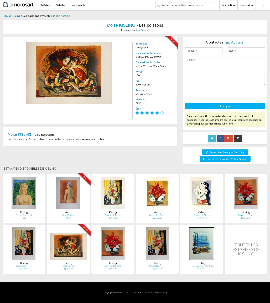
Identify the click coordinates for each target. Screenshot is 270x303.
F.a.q (165, 292)
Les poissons (68, 265)
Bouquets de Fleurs (23, 265)
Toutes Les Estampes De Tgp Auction (225, 158)
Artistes (45, 5)
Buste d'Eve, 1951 (24, 215)
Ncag (24, 218)
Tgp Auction (62, 15)
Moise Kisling (11, 15)
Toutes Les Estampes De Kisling (225, 152)
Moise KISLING (121, 25)
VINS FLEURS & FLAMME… (202, 265)
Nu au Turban (68, 215)
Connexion (246, 5)
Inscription (228, 5)
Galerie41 (201, 268)
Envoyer (225, 106)
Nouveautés (78, 5)
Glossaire (157, 292)
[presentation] (211, 94)
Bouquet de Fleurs (113, 215)
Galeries (60, 5)
